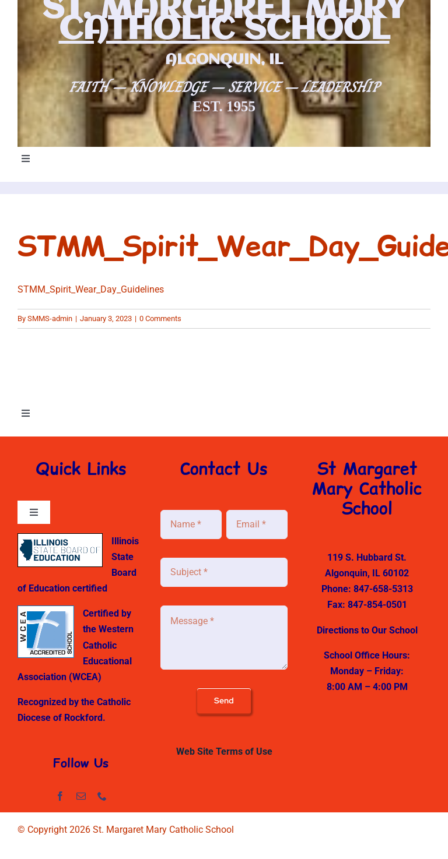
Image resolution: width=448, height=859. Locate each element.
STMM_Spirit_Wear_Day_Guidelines (91, 289)
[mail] (81, 796)
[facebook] (60, 796)
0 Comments (160, 318)
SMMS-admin (49, 318)
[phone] (102, 796)
